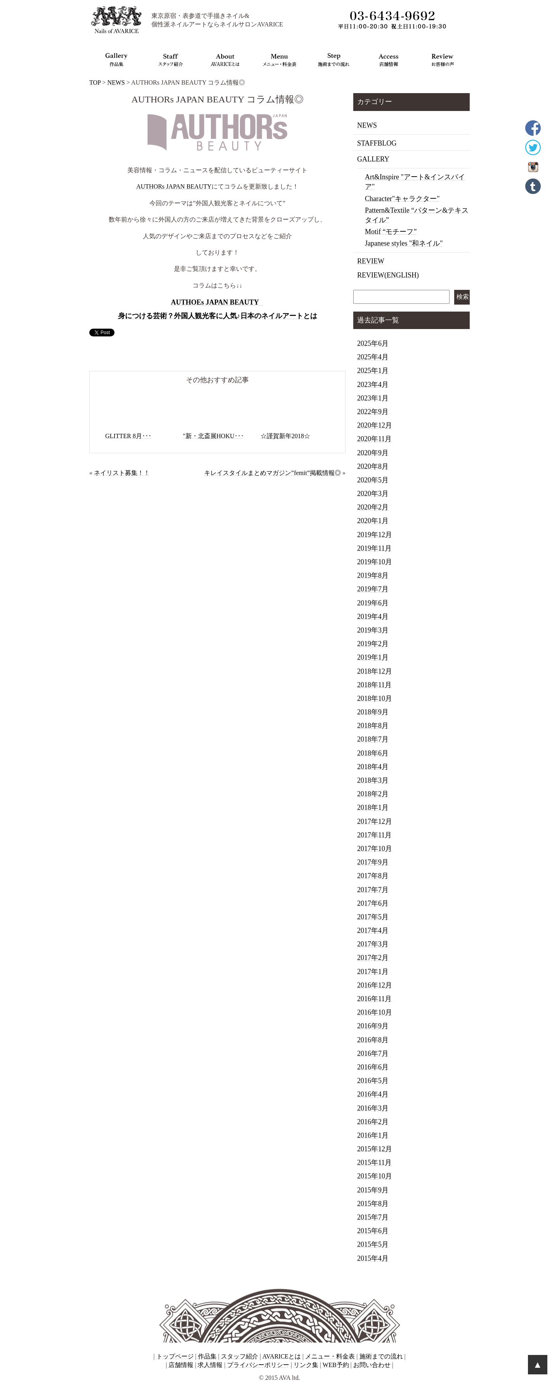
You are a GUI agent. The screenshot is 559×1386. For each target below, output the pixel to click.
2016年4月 (373, 1094)
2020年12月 (374, 425)
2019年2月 (373, 644)
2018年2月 (373, 794)
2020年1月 (373, 521)
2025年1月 (373, 370)
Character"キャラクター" (402, 199)
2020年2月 (373, 507)
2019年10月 (374, 562)
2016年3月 (373, 1108)
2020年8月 (373, 466)
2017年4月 (373, 930)
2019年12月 (374, 535)
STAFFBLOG (377, 143)
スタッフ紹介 (239, 1356)
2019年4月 (373, 616)
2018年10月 (374, 698)
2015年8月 (373, 1204)
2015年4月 (373, 1258)
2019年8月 (373, 575)
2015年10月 (374, 1176)
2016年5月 (373, 1081)
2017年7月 (373, 890)
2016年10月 (374, 1012)
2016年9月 (373, 1026)
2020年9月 (373, 453)
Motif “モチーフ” (391, 232)
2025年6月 (373, 343)
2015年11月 (374, 1162)
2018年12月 (374, 671)
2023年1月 (373, 398)
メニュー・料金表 (330, 1356)
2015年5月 (373, 1244)
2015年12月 (374, 1149)
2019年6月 (373, 603)
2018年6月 (373, 753)
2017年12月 (374, 821)
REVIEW (370, 261)
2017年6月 (373, 903)
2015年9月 (373, 1190)
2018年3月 (373, 780)
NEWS (116, 82)
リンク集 (305, 1365)
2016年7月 (373, 1053)
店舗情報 (180, 1365)
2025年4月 (373, 357)
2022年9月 (373, 412)
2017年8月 (373, 876)
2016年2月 (373, 1122)
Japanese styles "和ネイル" (404, 243)
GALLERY (373, 159)
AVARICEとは (281, 1356)
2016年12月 (374, 985)
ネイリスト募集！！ (122, 473)
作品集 (207, 1356)
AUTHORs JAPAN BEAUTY (174, 186)
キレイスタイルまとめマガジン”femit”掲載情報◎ (272, 473)
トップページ (175, 1356)
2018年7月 (373, 739)
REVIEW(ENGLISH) (388, 275)
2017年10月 (374, 848)
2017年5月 (373, 917)
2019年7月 (373, 589)
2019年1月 (373, 657)
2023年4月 (373, 384)
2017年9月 (373, 862)
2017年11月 (374, 835)
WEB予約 (336, 1365)
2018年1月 (373, 807)
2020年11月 (374, 439)
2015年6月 (373, 1231)
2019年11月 (374, 548)
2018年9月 (373, 712)
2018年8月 (373, 725)
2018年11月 (374, 685)
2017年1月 (373, 971)
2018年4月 (373, 767)
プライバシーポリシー (258, 1365)
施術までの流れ (381, 1356)
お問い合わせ (372, 1365)
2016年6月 (373, 1067)
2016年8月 (373, 1040)
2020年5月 (373, 480)
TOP (95, 82)
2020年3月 (373, 493)
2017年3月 (373, 944)
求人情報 (210, 1365)
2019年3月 (373, 630)
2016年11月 (374, 999)
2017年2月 (373, 958)
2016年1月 (373, 1135)
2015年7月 (373, 1217)
